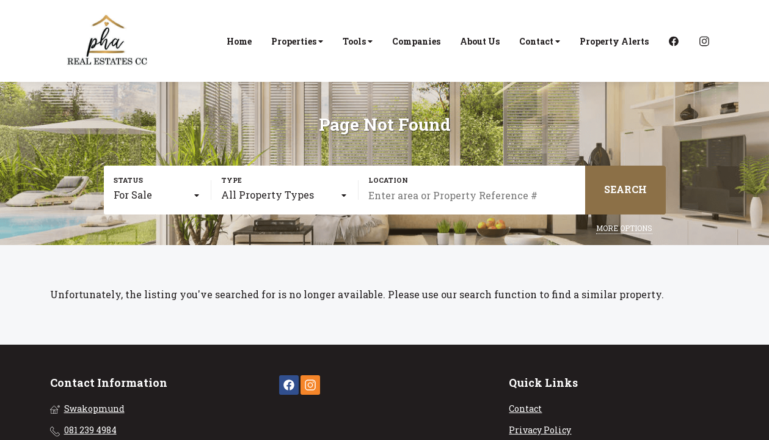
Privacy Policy (540, 430)
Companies (416, 41)
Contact (539, 41)
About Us (480, 41)
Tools (358, 41)
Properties (297, 41)
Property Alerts (614, 41)
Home (239, 41)
